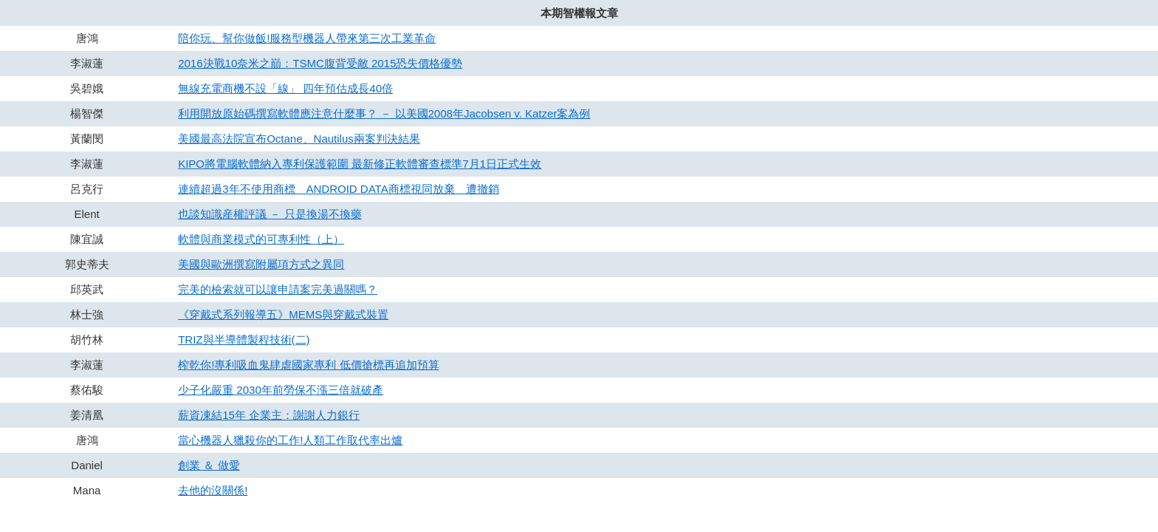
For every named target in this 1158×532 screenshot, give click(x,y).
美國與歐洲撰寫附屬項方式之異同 (261, 264)
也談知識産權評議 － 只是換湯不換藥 (269, 214)
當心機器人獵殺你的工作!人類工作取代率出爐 (290, 440)
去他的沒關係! (212, 490)
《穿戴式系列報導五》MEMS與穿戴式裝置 (283, 314)
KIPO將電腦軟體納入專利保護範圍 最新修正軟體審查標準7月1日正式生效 (359, 163)
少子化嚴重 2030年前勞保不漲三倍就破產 (280, 389)
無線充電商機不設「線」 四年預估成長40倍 (285, 88)
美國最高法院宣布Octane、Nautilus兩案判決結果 (299, 138)
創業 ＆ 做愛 (208, 465)
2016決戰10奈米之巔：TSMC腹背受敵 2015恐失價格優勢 (320, 63)
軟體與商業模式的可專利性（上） (261, 239)
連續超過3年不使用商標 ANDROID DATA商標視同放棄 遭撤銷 (338, 189)
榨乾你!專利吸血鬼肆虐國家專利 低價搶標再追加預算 (308, 364)
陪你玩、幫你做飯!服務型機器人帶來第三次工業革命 (307, 38)
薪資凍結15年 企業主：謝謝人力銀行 (269, 415)
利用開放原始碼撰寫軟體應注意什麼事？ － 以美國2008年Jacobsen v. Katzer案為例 (384, 113)
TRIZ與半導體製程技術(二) (243, 339)
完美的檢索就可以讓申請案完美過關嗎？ (277, 289)
